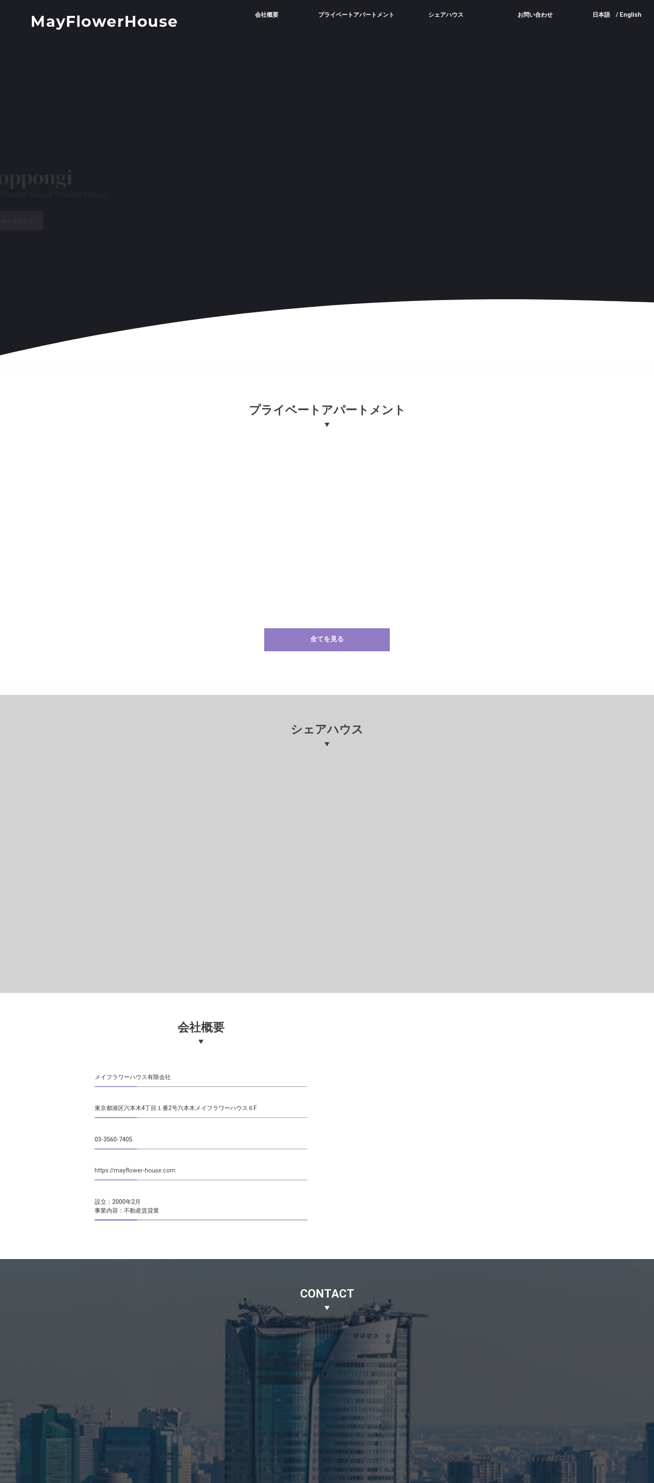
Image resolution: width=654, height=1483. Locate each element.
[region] (327, 198)
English (630, 14)
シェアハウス (445, 14)
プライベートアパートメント (356, 14)
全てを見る (327, 639)
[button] (246, 197)
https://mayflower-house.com (135, 1170)
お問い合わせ (535, 14)
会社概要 (266, 14)
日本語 (601, 14)
